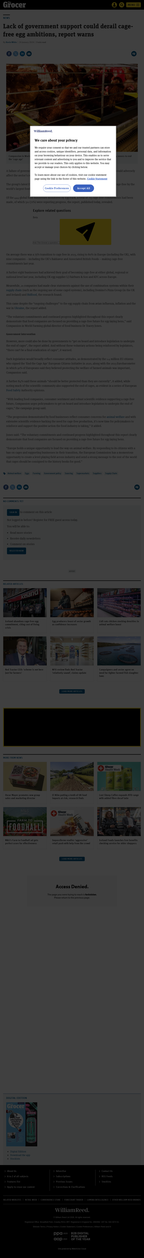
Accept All (83, 188)
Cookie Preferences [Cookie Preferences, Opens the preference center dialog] (57, 188)
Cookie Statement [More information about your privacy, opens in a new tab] (97, 178)
